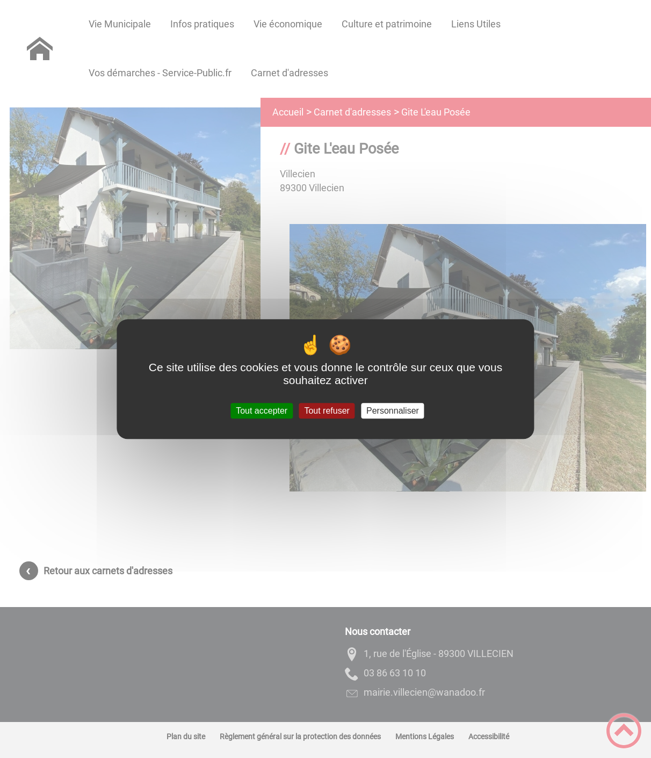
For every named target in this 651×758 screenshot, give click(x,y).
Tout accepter (261, 410)
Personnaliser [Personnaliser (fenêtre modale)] (392, 410)
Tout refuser (326, 410)
